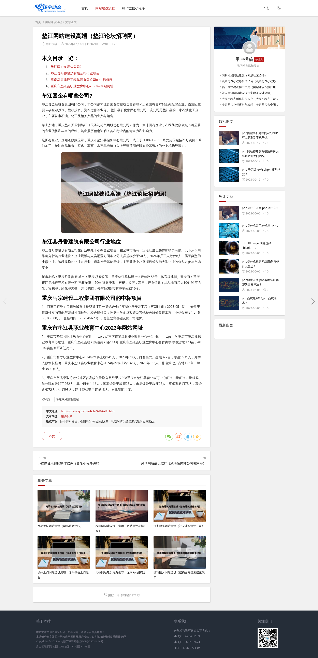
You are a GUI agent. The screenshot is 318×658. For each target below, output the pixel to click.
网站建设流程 (105, 8)
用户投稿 (66, 416)
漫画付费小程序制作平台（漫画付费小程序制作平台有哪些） (260, 81)
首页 (85, 8)
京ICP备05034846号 (91, 641)
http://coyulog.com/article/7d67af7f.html (88, 411)
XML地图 (64, 646)
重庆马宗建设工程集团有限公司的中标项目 (81, 80)
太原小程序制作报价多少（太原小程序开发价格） (253, 99)
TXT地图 (75, 646)
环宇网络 (73, 641)
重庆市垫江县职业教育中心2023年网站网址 (82, 86)
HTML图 (85, 646)
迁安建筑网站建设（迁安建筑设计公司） (247, 93)
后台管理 (41, 646)
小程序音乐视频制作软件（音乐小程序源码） (70, 463)
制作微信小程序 (133, 8)
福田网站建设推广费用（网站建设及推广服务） (251, 87)
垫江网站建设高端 (67, 400)
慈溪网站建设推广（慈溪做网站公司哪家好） (173, 463)
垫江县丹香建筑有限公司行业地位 (75, 73)
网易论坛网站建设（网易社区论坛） (244, 75)
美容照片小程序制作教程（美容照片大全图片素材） (254, 105)
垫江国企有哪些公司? (66, 67)
